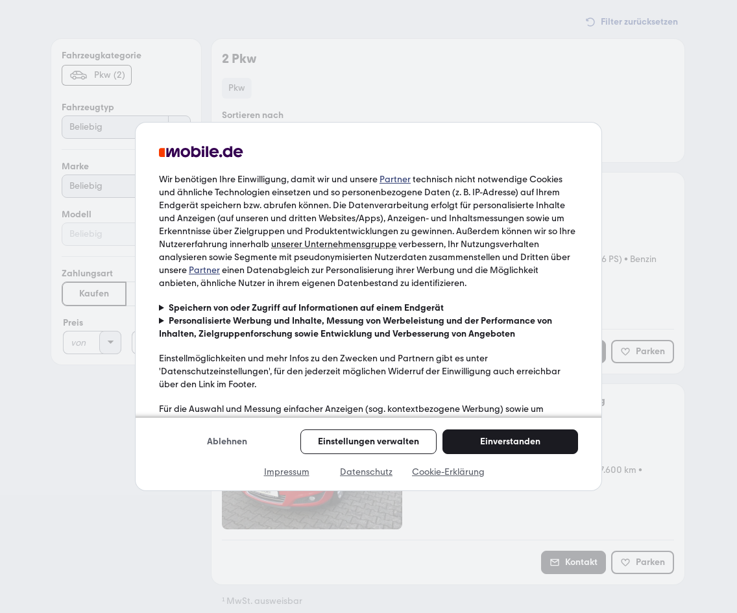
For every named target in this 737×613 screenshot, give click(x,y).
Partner (395, 179)
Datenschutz (366, 471)
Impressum (286, 471)
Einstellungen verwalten (368, 441)
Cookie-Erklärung (448, 471)
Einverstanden (510, 441)
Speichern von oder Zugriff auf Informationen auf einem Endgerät (306, 307)
